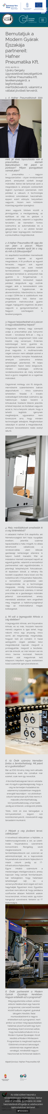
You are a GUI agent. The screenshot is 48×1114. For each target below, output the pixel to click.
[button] (23, 1111)
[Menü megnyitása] (42, 20)
